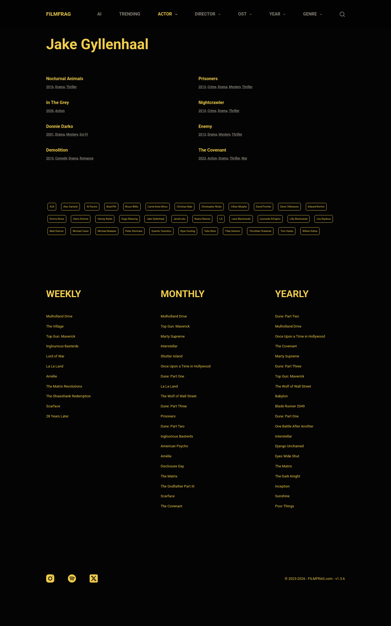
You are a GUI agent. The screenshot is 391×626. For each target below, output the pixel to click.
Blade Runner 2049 (290, 406)
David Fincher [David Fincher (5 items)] (61, 202)
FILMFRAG (58, 14)
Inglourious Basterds (62, 346)
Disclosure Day (172, 466)
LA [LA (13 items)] (85, 216)
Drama (60, 86)
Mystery (235, 86)
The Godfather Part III (177, 486)
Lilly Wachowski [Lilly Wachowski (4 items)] (188, 216)
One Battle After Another (294, 426)
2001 (49, 131)
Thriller (71, 86)
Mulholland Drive (59, 316)
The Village (55, 326)
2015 (49, 154)
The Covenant (217, 146)
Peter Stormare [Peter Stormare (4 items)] (62, 230)
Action (60, 109)
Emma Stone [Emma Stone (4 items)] (164, 202)
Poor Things (284, 506)
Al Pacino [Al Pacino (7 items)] (104, 189)
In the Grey (62, 101)
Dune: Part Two (173, 426)
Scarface (53, 406)
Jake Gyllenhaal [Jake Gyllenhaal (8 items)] (294, 202)
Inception (282, 486)
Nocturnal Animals (72, 78)
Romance (87, 154)
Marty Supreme (173, 336)
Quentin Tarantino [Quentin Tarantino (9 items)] (99, 230)
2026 (49, 109)
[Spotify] (72, 578)
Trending (129, 14)
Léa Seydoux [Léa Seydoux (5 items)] (221, 216)
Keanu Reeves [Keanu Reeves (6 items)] (61, 216)
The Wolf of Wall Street (179, 396)
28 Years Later (57, 416)
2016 (49, 86)
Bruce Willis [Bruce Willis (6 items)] (155, 189)
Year (278, 14)
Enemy (207, 123)
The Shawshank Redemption (68, 396)
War (244, 154)
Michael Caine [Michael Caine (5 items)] (283, 216)
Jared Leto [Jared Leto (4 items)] (326, 202)
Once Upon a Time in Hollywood (186, 366)
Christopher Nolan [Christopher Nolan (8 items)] (261, 189)
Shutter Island (171, 356)
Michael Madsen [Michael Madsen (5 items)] (319, 216)
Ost (246, 14)
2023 (202, 154)
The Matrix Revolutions (64, 386)
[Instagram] (50, 578)
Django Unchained (289, 446)
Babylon (281, 396)
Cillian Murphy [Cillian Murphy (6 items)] (298, 189)
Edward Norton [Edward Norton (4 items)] (131, 202)
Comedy (61, 154)
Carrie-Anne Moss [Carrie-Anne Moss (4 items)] (189, 189)
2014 (202, 109)
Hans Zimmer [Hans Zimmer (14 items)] (195, 202)
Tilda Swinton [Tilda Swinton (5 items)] (192, 230)
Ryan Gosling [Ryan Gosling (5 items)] (135, 230)
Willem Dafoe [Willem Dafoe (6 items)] (295, 230)
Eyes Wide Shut (287, 456)
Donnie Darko (65, 123)
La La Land (54, 366)
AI (99, 14)
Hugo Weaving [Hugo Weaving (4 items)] (259, 202)
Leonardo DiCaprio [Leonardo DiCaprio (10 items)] (150, 216)
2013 (202, 86)
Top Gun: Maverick (60, 336)
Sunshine (282, 496)
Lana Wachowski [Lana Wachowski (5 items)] (110, 216)
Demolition (61, 146)
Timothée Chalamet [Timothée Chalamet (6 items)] (230, 230)
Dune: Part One (172, 376)
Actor (168, 14)
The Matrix (169, 476)
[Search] (342, 14)
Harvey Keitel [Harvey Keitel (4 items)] (227, 202)
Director (209, 14)
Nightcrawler (216, 101)
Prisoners (212, 78)
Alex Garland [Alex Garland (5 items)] (76, 189)
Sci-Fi (84, 131)
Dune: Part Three (174, 406)
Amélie (51, 376)
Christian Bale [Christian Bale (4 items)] (225, 189)
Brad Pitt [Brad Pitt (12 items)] (128, 189)
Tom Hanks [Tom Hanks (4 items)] (265, 230)
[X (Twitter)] (94, 578)
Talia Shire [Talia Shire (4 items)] (163, 230)
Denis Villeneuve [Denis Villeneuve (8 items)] (95, 202)
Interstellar (169, 346)
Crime (211, 86)
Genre (313, 14)
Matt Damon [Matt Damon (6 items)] (251, 216)
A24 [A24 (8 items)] (53, 189)
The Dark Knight (287, 476)
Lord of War (55, 356)
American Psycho (174, 446)
